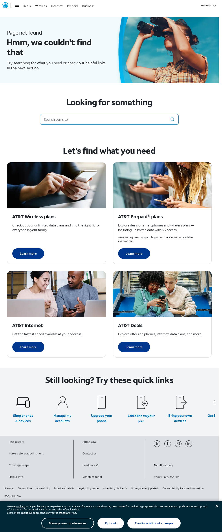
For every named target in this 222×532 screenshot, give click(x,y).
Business (88, 6)
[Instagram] (180, 446)
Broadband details (64, 488)
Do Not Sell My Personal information (183, 488)
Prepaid (72, 6)
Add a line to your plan (141, 418)
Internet (57, 6)
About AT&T (90, 442)
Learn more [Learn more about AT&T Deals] (134, 347)
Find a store (16, 442)
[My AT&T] (208, 5)
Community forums (166, 477)
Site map (9, 488)
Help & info (16, 477)
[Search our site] (109, 119)
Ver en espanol (92, 477)
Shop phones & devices (23, 418)
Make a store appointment (26, 453)
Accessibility (43, 488)
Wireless (41, 6)
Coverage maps (19, 465)
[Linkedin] (190, 446)
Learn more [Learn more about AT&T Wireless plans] (28, 253)
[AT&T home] (5, 5)
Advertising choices (115, 488)
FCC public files (12, 496)
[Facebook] (169, 446)
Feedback (90, 465)
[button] (172, 119)
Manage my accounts (62, 418)
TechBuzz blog (163, 465)
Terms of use (25, 488)
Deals (27, 6)
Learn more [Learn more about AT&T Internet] (28, 347)
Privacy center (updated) (145, 488)
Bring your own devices (180, 418)
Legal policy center (88, 488)
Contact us (90, 453)
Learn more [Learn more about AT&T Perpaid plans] (134, 253)
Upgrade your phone (101, 418)
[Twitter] (159, 446)
